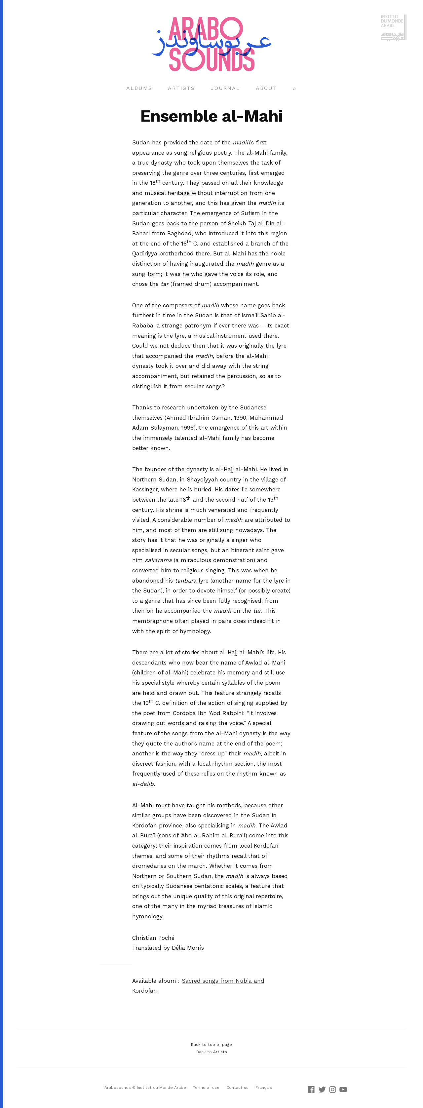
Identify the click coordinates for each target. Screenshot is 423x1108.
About (266, 88)
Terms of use (206, 1087)
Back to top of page (211, 1044)
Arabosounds (117, 1087)
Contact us (237, 1087)
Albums (139, 88)
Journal (225, 88)
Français (263, 1087)
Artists (181, 88)
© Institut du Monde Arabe (159, 1087)
